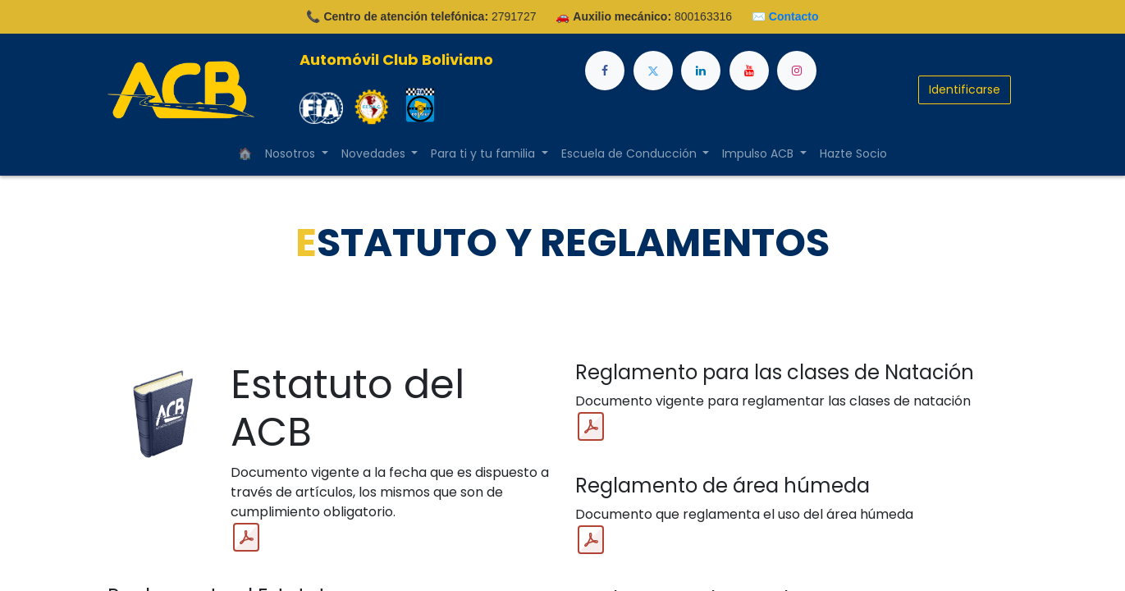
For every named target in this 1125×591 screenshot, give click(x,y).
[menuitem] (244, 154)
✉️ (785, 16)
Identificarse (964, 89)
